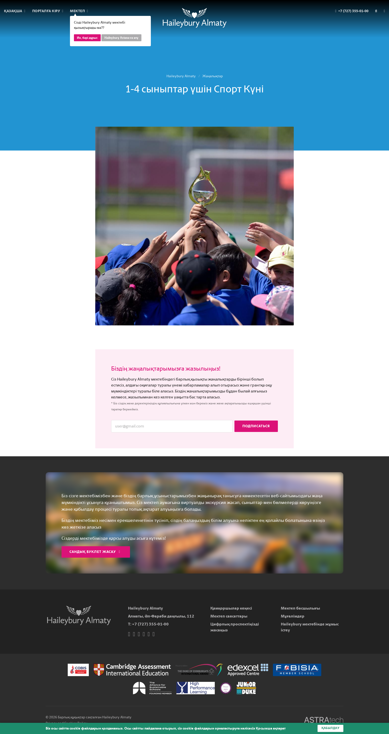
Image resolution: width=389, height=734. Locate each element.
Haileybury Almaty (181, 76)
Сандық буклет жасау (94, 552)
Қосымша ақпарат (271, 728)
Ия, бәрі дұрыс (87, 37)
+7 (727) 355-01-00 (150, 624)
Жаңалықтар (212, 76)
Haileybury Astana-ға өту (121, 37)
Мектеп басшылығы (300, 608)
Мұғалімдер (292, 616)
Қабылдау (330, 728)
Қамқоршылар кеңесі (231, 608)
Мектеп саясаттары (228, 616)
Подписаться (256, 426)
